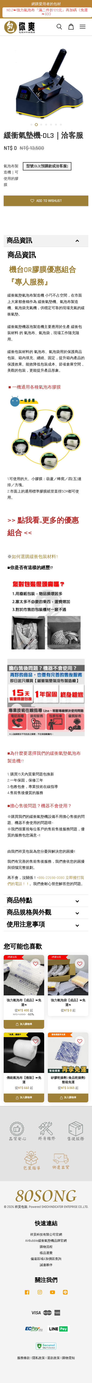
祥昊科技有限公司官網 (46, 1235)
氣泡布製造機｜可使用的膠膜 (11, 175)
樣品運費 (46, 1253)
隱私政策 (38, 1358)
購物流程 (46, 1247)
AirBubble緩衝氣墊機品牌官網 (46, 1241)
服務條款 (23, 1358)
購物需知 (68, 1358)
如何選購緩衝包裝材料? (35, 557)
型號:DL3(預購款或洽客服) (47, 166)
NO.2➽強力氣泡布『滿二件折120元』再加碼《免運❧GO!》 (47, 12)
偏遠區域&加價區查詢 (46, 1259)
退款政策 (53, 1358)
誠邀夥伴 (46, 1265)
